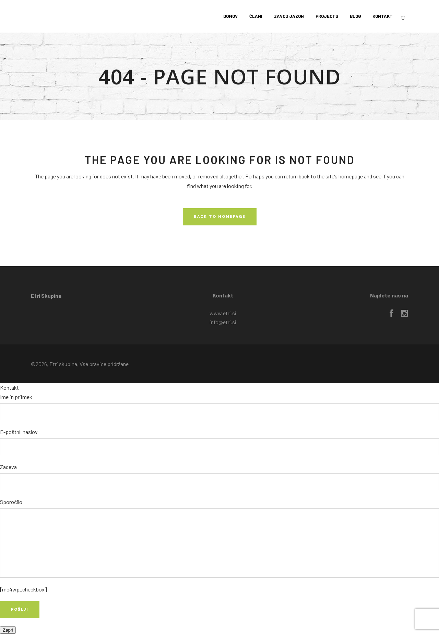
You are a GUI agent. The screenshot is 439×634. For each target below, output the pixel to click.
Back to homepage (220, 216)
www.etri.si (223, 313)
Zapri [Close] (8, 630)
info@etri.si (223, 322)
